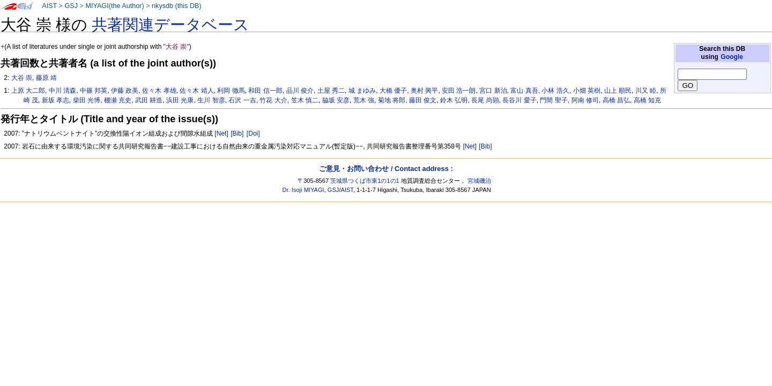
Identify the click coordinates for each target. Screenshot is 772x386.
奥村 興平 (424, 90)
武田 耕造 (148, 100)
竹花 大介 (273, 100)
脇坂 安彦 (336, 100)
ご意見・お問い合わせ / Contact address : (385, 169)
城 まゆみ (362, 90)
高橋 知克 (647, 100)
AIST (49, 6)
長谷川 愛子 (519, 100)
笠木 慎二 (304, 100)
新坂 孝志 (55, 100)
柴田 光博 (86, 100)
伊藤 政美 (124, 90)
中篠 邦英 (93, 90)
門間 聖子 (553, 100)
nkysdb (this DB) (177, 6)
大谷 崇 (21, 77)
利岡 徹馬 (230, 90)
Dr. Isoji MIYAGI (303, 190)
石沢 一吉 (242, 100)
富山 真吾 (524, 90)
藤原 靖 (46, 77)
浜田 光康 (180, 100)
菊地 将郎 (391, 100)
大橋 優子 (393, 90)
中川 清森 (62, 90)
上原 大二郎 (28, 90)
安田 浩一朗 (459, 90)
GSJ (71, 6)
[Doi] (253, 133)
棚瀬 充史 (117, 100)
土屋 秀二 (331, 90)
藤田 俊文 (422, 100)
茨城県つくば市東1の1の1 (364, 180)
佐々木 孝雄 (159, 90)
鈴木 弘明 (453, 100)
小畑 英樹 (586, 90)
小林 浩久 (555, 90)
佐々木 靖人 (196, 90)
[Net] (221, 133)
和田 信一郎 (265, 90)
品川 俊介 (300, 90)
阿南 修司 (585, 100)
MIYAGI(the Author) (114, 6)
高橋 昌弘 (616, 100)
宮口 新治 (493, 90)
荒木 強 (363, 100)
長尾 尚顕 (485, 100)
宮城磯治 (479, 180)
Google (732, 57)
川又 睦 (645, 90)
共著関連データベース (170, 24)
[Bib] (237, 133)
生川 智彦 (211, 100)
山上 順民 (618, 90)
